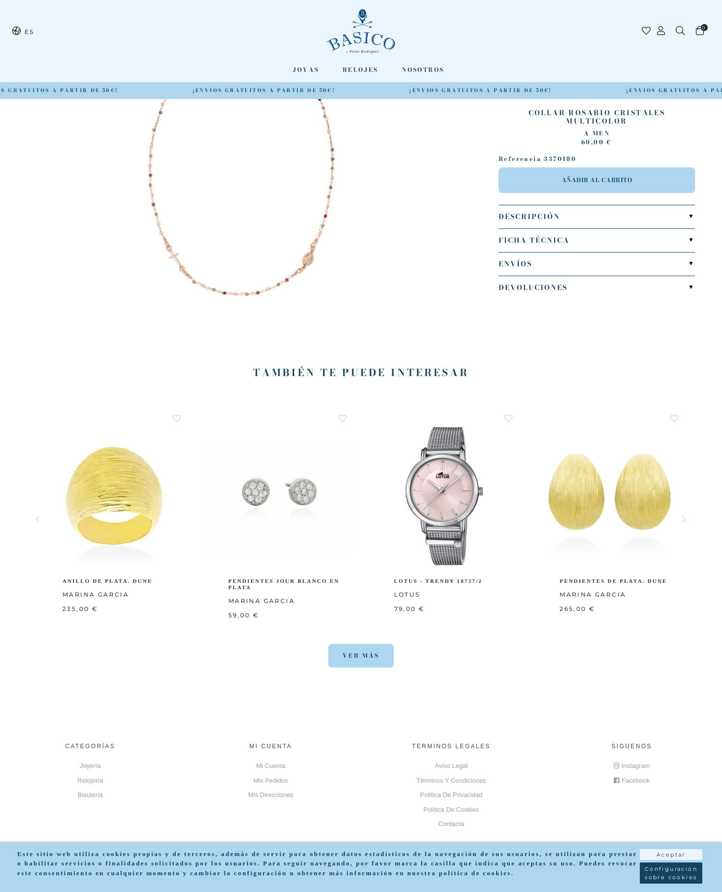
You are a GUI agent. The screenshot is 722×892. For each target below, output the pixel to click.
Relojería (90, 780)
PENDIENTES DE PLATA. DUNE (614, 581)
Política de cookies (451, 809)
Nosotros (423, 69)
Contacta (451, 824)
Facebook (632, 780)
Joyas (306, 69)
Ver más (361, 655)
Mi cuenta (270, 765)
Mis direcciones (270, 794)
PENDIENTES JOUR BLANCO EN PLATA (284, 584)
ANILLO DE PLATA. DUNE (108, 581)
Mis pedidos (270, 780)
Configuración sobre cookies (671, 869)
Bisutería (90, 794)
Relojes (360, 69)
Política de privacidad (451, 794)
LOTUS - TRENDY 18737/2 (440, 581)
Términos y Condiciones (451, 780)
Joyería (90, 765)
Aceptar (671, 851)
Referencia (520, 159)
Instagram (632, 765)
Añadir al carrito (597, 180)
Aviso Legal (451, 765)
